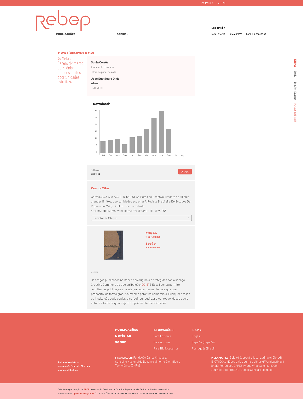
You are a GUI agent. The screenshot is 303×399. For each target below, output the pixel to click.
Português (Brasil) (295, 112)
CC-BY (145, 284)
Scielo (234, 357)
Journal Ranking (69, 369)
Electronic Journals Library (247, 361)
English (295, 74)
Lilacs (255, 357)
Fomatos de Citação (105, 218)
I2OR (214, 369)
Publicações (65, 34)
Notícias (123, 336)
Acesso (222, 3)
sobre (120, 342)
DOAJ (223, 361)
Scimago (277, 369)
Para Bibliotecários (256, 34)
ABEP (86, 389)
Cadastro (207, 3)
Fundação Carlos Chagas (149, 357)
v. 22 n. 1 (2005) (67, 53)
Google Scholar (260, 369)
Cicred (278, 357)
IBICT (214, 361)
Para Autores (235, 34)
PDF (186, 171)
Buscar (283, 16)
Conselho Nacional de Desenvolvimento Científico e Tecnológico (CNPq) (149, 363)
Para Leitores (218, 34)
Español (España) (295, 90)
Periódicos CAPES (239, 365)
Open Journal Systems (83, 393)
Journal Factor (228, 369)
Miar (214, 365)
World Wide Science (266, 365)
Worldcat (272, 361)
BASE (222, 365)
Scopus (244, 357)
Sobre (122, 34)
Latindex (266, 357)
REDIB (244, 369)
